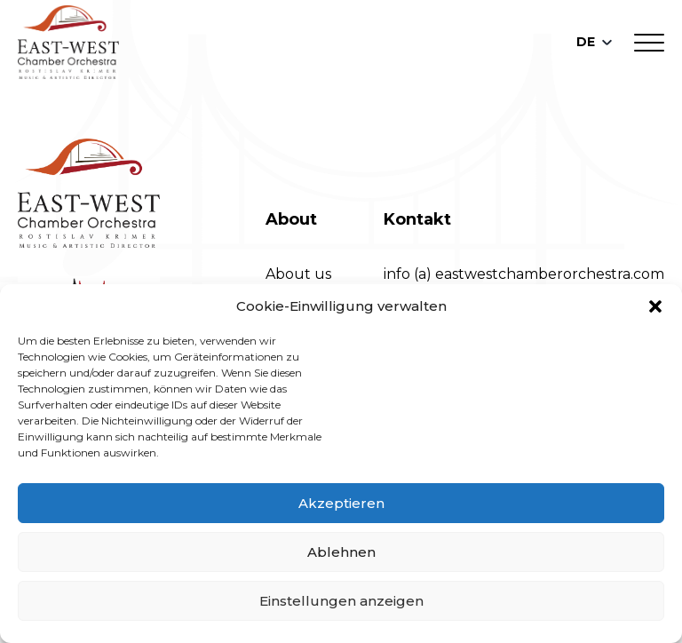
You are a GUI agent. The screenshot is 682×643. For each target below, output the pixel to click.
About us (298, 274)
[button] (655, 306)
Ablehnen (341, 552)
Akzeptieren (341, 503)
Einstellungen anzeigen (341, 600)
